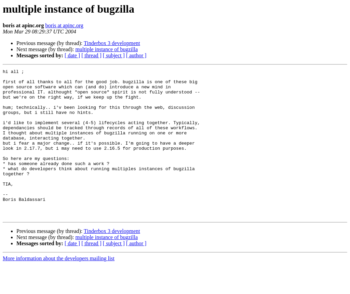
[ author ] (136, 55)
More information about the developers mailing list (59, 288)
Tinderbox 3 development (112, 43)
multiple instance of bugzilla (106, 49)
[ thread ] (91, 55)
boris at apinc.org (64, 25)
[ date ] (72, 55)
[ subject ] (114, 55)
